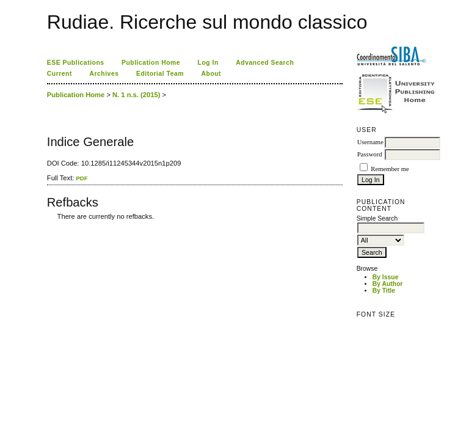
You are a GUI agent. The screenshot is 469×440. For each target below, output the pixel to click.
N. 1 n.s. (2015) (136, 94)
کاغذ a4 (48, 225)
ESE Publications (75, 62)
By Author (388, 283)
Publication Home (151, 62)
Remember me (390, 169)
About (212, 73)
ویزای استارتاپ (50, 225)
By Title (384, 290)
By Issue (386, 277)
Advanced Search (265, 62)
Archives (103, 73)
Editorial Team (160, 73)
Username (370, 142)
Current (59, 73)
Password (369, 154)
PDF (81, 178)
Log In (208, 62)
